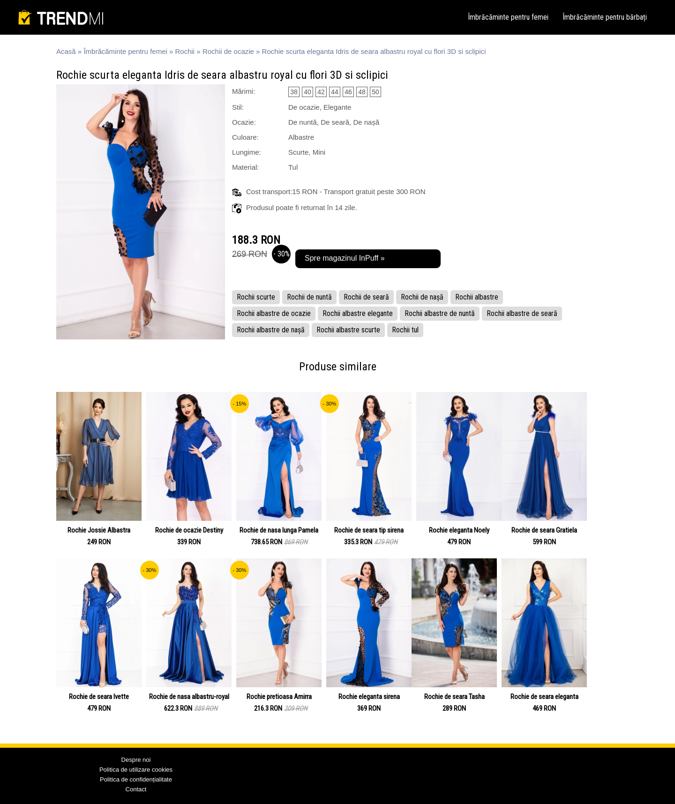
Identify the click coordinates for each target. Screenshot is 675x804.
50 (375, 92)
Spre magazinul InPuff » (344, 258)
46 (348, 92)
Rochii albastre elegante (357, 313)
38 (294, 92)
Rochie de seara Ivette (99, 696)
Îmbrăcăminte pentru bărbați (604, 17)
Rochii (185, 51)
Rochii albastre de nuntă (440, 313)
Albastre (301, 137)
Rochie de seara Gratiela (544, 530)
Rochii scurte (256, 297)
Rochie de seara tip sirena (369, 530)
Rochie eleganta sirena (369, 696)
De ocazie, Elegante (319, 107)
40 (307, 92)
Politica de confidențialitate (136, 779)
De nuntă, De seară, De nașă (333, 122)
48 (362, 92)
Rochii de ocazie (228, 51)
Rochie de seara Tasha (454, 696)
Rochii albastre (476, 297)
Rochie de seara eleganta (544, 696)
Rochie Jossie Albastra (99, 530)
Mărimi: (243, 91)
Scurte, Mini (306, 152)
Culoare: (245, 137)
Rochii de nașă (422, 297)
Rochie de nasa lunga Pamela (279, 530)
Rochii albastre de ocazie (274, 313)
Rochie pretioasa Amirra (279, 696)
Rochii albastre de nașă (271, 329)
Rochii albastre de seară (522, 313)
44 (334, 92)
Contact (136, 789)
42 (321, 92)
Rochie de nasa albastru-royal (189, 696)
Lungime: (246, 152)
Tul (293, 167)
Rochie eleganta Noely (459, 530)
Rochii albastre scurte (348, 329)
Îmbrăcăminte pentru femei (508, 17)
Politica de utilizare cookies (135, 769)
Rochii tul (405, 329)
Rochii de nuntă (309, 297)
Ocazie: (244, 122)
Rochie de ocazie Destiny (189, 530)
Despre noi (136, 759)
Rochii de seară (366, 297)
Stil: (238, 107)
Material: (245, 167)
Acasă (66, 51)
